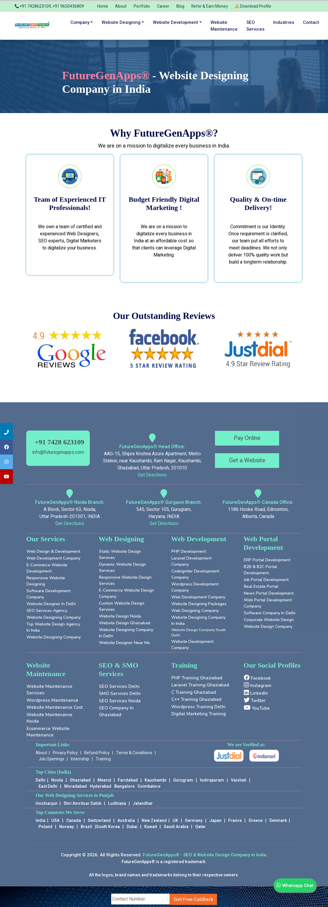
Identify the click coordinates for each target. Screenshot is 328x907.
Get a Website (247, 460)
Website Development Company (192, 645)
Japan (215, 820)
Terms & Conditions (134, 753)
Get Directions (152, 475)
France (235, 820)
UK (175, 820)
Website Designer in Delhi (51, 604)
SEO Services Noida (120, 701)
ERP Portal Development (267, 560)
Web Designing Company (195, 610)
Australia (126, 820)
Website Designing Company (53, 617)
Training (103, 759)
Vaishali (238, 780)
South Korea (108, 827)
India (40, 820)
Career (163, 6)
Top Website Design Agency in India (53, 627)
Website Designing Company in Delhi (126, 633)
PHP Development (188, 551)
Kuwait (150, 827)
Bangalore (124, 786)
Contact (311, 22)
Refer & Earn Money (209, 6)
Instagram (257, 685)
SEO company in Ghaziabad (116, 711)
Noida (57, 780)
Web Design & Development (53, 551)
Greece (256, 820)
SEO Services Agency (46, 610)
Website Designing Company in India (198, 620)
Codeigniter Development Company (195, 574)
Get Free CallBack (193, 899)
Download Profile (253, 6)
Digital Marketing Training (198, 714)
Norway (66, 827)
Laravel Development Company (191, 561)
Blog (180, 6)
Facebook (257, 678)
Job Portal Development (266, 579)
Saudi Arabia (176, 827)
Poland (45, 827)
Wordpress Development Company (194, 587)
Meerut (104, 780)
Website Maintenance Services (49, 689)
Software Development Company (48, 594)
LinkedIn (256, 693)
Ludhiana (117, 803)
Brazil (86, 827)
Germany (194, 820)
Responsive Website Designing (45, 581)
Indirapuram (212, 780)
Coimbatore (149, 786)
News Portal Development (269, 593)
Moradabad (75, 786)
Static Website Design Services (120, 554)
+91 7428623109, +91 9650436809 (49, 6)
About (121, 6)
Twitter (255, 700)
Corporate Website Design (269, 620)
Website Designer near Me (124, 643)
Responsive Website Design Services (125, 580)
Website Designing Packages (198, 604)
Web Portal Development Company (268, 603)
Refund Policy (97, 753)
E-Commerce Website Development (46, 568)
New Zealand (154, 820)
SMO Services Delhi (120, 693)
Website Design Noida (120, 616)
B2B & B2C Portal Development (260, 570)
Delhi (40, 780)
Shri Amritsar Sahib (82, 803)
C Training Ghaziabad (193, 692)
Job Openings (51, 759)
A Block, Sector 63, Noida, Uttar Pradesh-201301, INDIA (69, 513)
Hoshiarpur (47, 803)
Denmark (278, 820)
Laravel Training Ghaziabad (200, 685)
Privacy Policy (65, 753)
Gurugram (183, 780)
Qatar (200, 827)
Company (80, 22)
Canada (73, 820)
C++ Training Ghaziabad (196, 699)
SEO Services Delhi (119, 686)
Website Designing (121, 22)
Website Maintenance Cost (54, 707)
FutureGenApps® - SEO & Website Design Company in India (204, 855)
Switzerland (99, 820)
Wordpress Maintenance (52, 700)
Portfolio (142, 6)
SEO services (255, 25)
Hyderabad (100, 786)
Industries (283, 22)
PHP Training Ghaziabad (196, 678)
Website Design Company (268, 626)
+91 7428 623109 (59, 442)
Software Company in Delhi (269, 613)
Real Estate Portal (261, 586)
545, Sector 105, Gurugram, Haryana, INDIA (163, 513)
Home (102, 6)
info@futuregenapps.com (58, 452)
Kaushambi (155, 780)
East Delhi (48, 786)
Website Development (175, 22)
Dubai (132, 827)
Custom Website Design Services (121, 606)
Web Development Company (53, 558)
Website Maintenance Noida (49, 718)
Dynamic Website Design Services (122, 567)
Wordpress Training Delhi (198, 707)
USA (55, 820)
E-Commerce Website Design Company (126, 593)
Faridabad (128, 780)
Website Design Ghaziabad (124, 623)
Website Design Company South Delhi (198, 633)
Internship (80, 759)
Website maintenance (224, 25)
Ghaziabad (80, 780)
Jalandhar (143, 803)
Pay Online (247, 438)
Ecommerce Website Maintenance (47, 732)
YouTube (257, 708)
